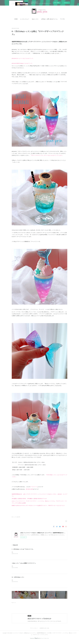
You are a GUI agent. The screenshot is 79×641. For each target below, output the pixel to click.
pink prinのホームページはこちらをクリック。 (23, 58)
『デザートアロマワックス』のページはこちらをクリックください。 (47, 155)
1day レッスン (35, 19)
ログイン (66, 2)
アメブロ (62, 19)
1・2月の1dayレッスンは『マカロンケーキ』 (23, 549)
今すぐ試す (56, 2)
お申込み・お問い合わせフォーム (49, 19)
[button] (16, 19)
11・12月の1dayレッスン (18, 577)
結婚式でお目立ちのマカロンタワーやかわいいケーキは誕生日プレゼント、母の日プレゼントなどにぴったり (38, 505)
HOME (16, 19)
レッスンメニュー (24, 19)
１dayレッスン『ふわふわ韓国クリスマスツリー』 (24, 563)
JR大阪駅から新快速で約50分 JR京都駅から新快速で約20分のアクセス (29, 498)
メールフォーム (34, 486)
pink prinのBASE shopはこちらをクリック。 (22, 63)
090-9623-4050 (29, 489)
